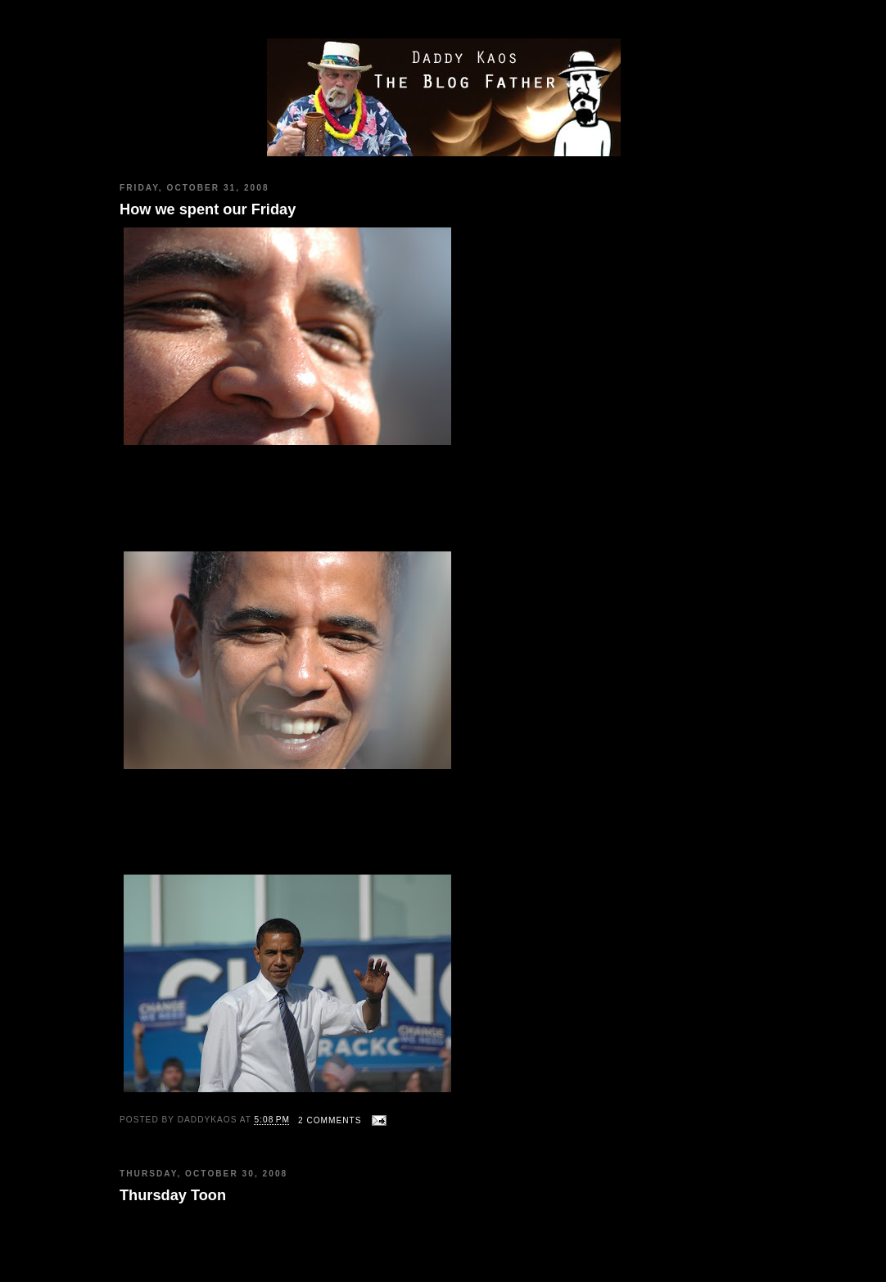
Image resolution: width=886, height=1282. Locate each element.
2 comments (330, 1120)
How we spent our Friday (208, 209)
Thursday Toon (173, 1195)
